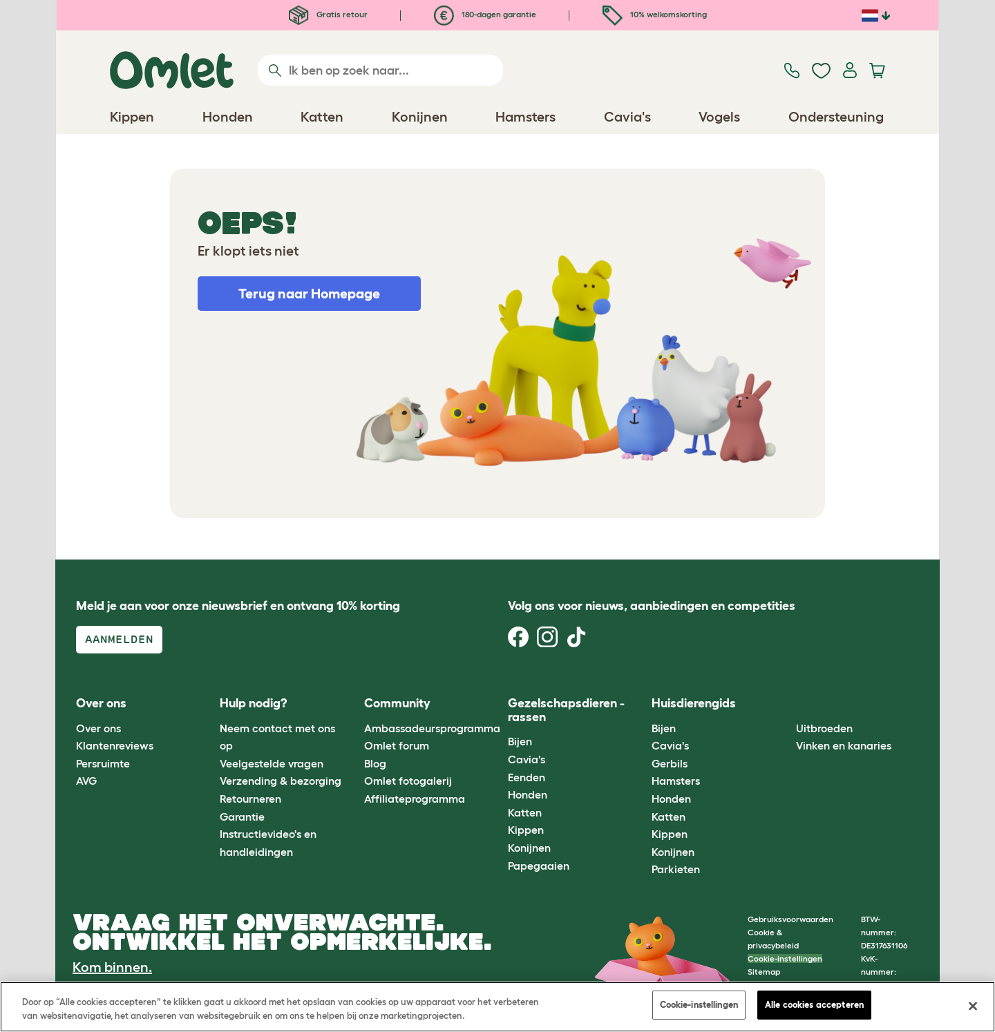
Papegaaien (538, 865)
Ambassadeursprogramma (432, 728)
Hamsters (676, 780)
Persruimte (103, 763)
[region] (497, 1007)
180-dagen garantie (485, 14)
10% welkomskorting (655, 14)
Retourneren (250, 798)
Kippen (526, 829)
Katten (525, 812)
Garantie (242, 816)
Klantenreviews (114, 745)
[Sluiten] (973, 1006)
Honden (527, 794)
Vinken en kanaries (843, 745)
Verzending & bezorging (280, 780)
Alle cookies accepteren (814, 1005)
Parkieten (676, 869)
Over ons (98, 728)
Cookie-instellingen (785, 958)
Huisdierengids (694, 703)
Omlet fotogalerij (408, 780)
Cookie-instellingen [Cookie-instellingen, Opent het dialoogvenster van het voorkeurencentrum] (699, 1005)
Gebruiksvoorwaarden (790, 919)
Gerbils (670, 763)
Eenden (526, 777)
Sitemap (764, 971)
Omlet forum (396, 745)
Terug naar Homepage (309, 293)
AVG (86, 780)
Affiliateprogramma (414, 798)
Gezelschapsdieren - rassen (566, 710)
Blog (375, 763)
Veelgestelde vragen (271, 763)
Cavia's (526, 759)
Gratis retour (328, 14)
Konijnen (529, 847)
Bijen (520, 741)
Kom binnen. (112, 967)
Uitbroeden (824, 728)
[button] (785, 704)
